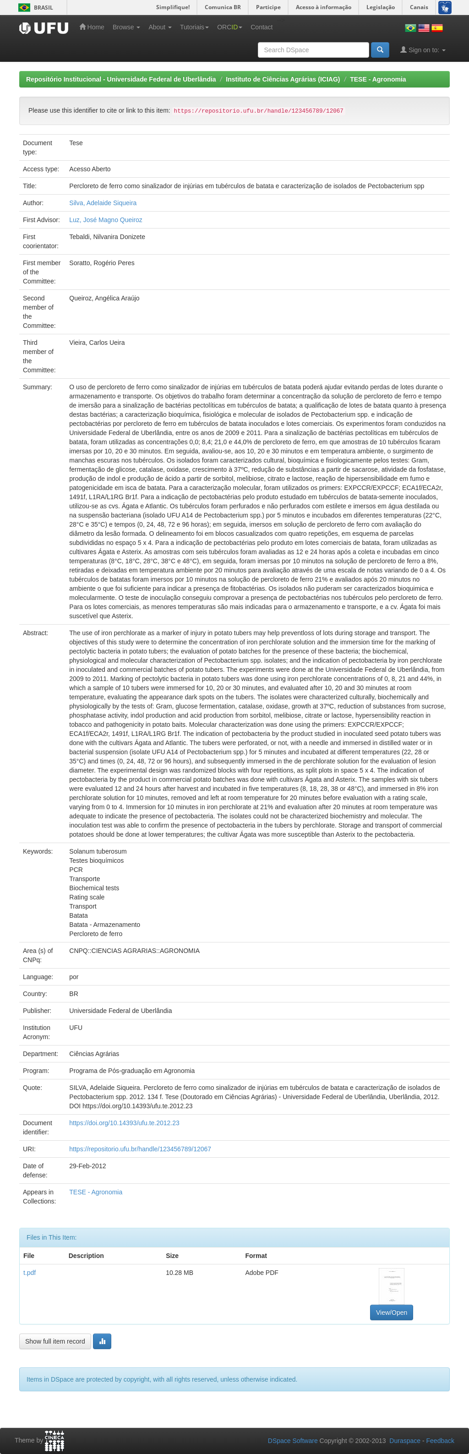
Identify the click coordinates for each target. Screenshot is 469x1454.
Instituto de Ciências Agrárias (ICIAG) (283, 79)
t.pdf (29, 1272)
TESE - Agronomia (378, 79)
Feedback (440, 1440)
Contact (262, 27)
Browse (127, 27)
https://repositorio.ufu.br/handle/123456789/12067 (140, 1149)
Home (91, 27)
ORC (229, 27)
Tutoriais (194, 27)
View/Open (391, 1312)
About (159, 27)
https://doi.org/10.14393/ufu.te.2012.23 (124, 1123)
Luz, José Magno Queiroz (105, 219)
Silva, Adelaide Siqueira (102, 203)
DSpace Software (293, 1440)
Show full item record (55, 1341)
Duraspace (404, 1440)
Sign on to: (423, 50)
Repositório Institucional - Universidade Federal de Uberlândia (121, 79)
